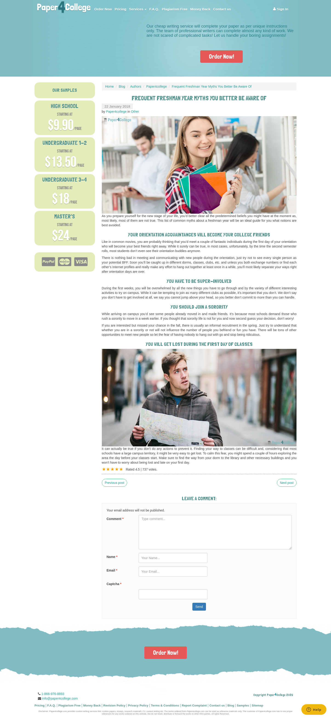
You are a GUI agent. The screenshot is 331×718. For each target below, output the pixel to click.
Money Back (200, 9)
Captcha (114, 584)
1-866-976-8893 (52, 694)
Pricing (120, 9)
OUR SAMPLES (64, 90)
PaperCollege (64, 5)
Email (112, 570)
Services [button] (138, 9)
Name (112, 557)
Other (135, 111)
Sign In (280, 9)
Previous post (114, 483)
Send (199, 607)
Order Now (103, 9)
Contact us (222, 9)
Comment (115, 519)
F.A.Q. (154, 9)
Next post (287, 483)
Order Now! (221, 56)
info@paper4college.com (60, 698)
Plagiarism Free (175, 9)
